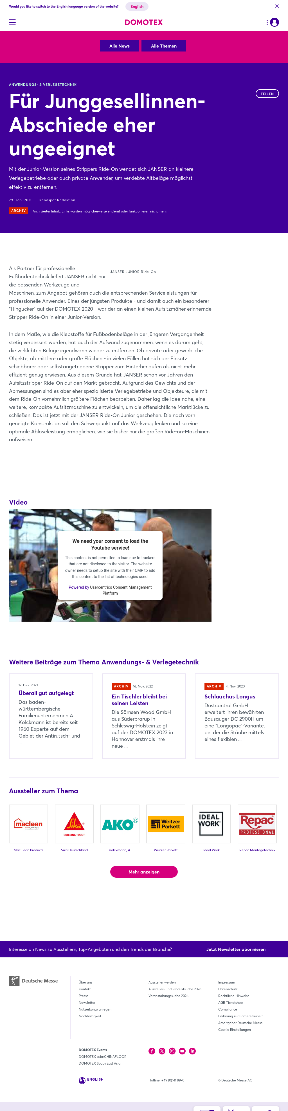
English (136, 6)
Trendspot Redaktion (56, 200)
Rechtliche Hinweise (233, 996)
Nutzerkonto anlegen (95, 1009)
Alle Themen (164, 46)
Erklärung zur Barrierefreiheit (240, 1016)
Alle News (119, 46)
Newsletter (87, 1002)
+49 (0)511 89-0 (172, 1080)
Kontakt (85, 989)
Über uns (85, 982)
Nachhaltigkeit (90, 1016)
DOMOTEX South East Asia (99, 1063)
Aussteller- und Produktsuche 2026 (174, 989)
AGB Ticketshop (230, 1002)
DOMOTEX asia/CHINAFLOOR (103, 1056)
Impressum (226, 982)
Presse (84, 996)
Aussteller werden (162, 982)
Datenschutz (228, 989)
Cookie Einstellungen (234, 1029)
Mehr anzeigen (144, 904)
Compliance (227, 1009)
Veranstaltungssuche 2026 (168, 996)
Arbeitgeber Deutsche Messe (240, 1023)
